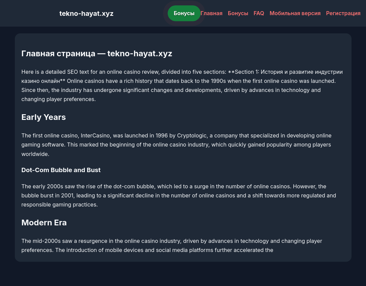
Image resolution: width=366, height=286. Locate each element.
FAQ (259, 13)
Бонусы (184, 13)
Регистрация (343, 13)
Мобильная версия (295, 13)
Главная (212, 13)
